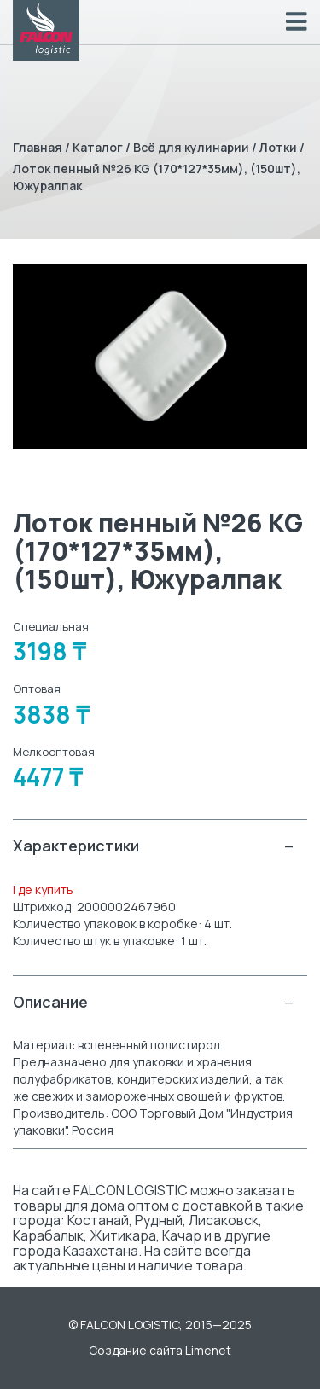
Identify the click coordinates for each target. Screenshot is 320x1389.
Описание (153, 1002)
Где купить (43, 889)
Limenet (208, 1350)
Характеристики (153, 845)
